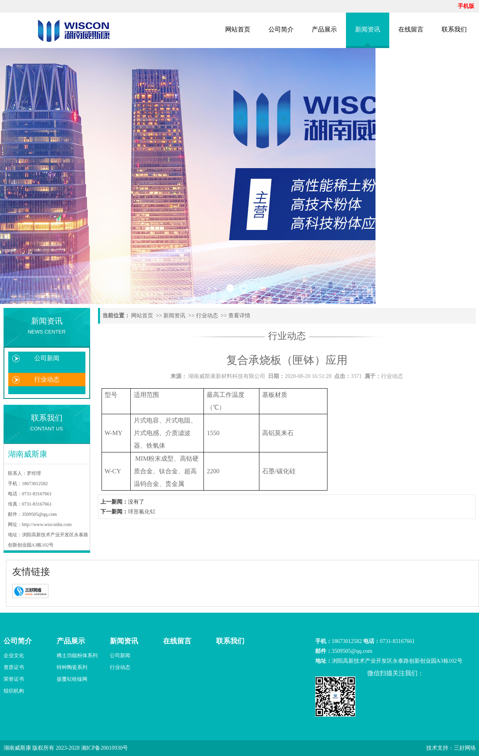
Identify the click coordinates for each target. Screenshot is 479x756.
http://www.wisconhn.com (47, 524)
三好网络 (465, 748)
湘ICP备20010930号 (104, 748)
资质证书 (14, 667)
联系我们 (454, 29)
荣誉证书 (14, 679)
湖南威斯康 (17, 748)
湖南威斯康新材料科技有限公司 (226, 376)
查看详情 (239, 316)
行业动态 (46, 379)
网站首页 (237, 29)
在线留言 (411, 29)
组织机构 (14, 691)
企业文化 (14, 655)
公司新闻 (46, 358)
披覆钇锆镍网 (72, 679)
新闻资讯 (367, 29)
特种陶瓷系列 (72, 667)
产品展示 (324, 29)
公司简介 (281, 29)
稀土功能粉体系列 (77, 655)
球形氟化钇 (141, 512)
